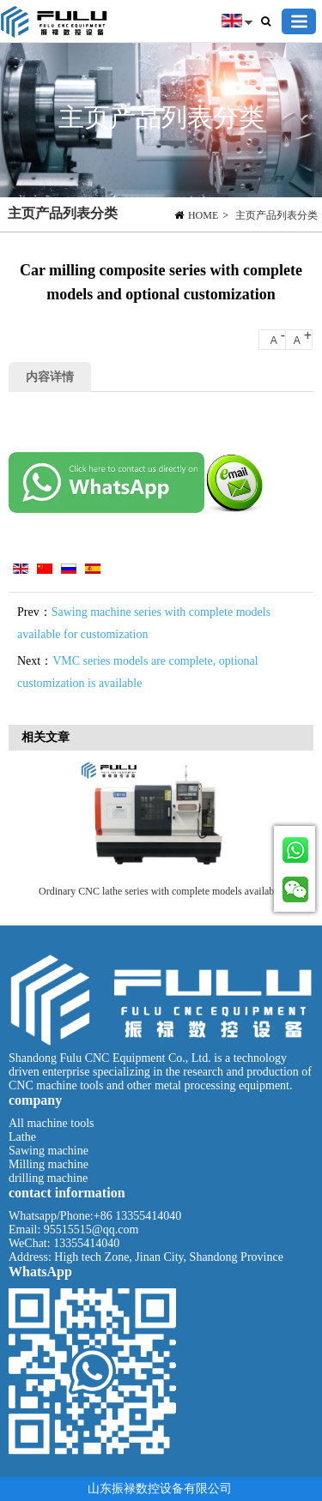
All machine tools (51, 1123)
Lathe (22, 1136)
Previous (30, 827)
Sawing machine (48, 1150)
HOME (203, 215)
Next (296, 827)
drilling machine (48, 1178)
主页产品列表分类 (276, 215)
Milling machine (48, 1164)
